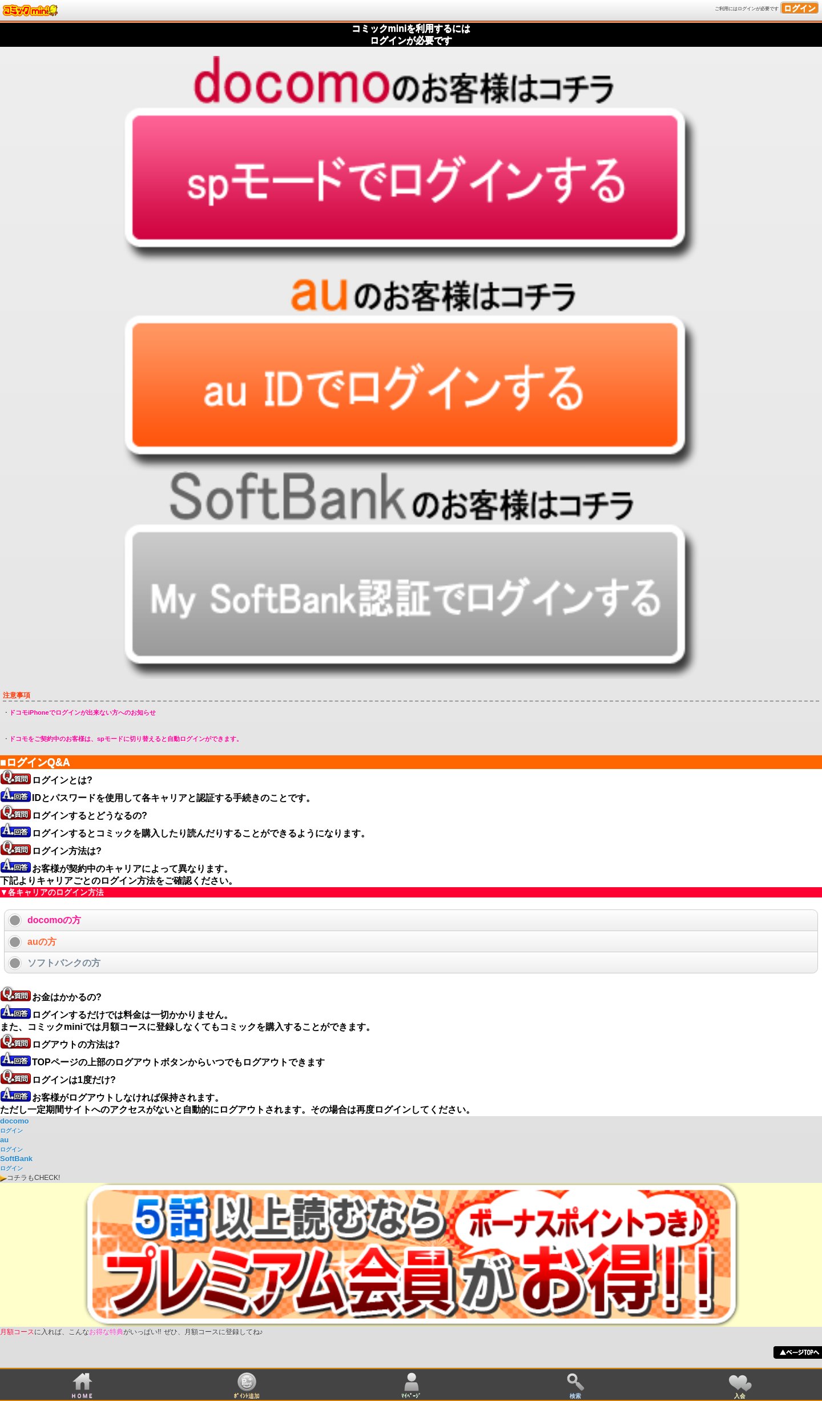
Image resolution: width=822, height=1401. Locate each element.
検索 (575, 1395)
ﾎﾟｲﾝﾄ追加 (247, 1395)
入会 (740, 1395)
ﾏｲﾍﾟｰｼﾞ (411, 1395)
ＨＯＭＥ (82, 1395)
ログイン (800, 8)
